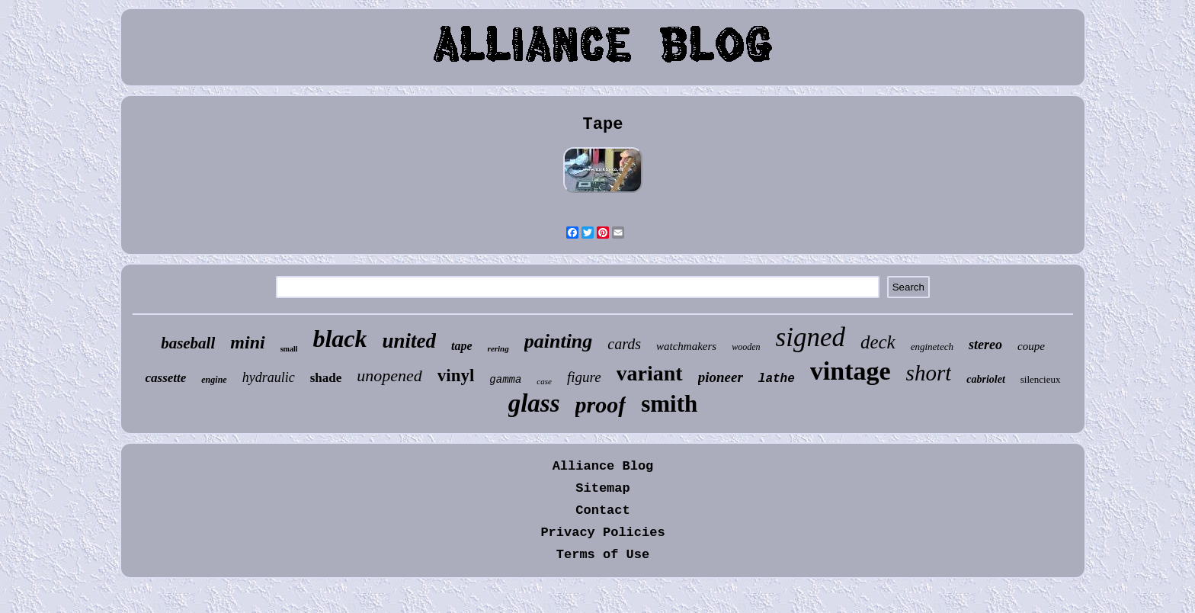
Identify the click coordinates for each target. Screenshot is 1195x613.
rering (498, 348)
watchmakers (686, 346)
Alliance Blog (603, 466)
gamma (505, 380)
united (410, 340)
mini (247, 342)
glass (534, 403)
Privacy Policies (602, 532)
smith (669, 403)
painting (558, 341)
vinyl (456, 375)
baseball (188, 343)
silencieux (1040, 379)
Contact (602, 510)
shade (326, 378)
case (544, 381)
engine (213, 379)
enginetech (932, 346)
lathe (776, 379)
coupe (1031, 346)
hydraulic (268, 377)
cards (624, 343)
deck (877, 342)
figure (584, 377)
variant (650, 373)
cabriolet (985, 379)
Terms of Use (602, 554)
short (929, 373)
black (339, 338)
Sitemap (602, 488)
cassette (165, 378)
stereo (985, 344)
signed (810, 337)
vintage (850, 371)
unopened (389, 375)
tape (462, 345)
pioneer (720, 377)
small (289, 349)
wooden (746, 347)
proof (600, 404)
